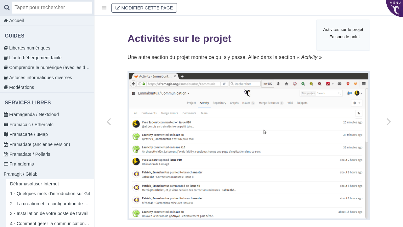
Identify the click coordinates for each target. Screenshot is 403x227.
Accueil (16, 20)
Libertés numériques (29, 47)
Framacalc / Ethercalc (31, 124)
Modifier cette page (144, 7)
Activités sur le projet (343, 29)
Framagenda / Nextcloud (33, 114)
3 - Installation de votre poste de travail (49, 213)
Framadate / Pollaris (29, 154)
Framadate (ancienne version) (39, 144)
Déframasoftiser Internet (34, 183)
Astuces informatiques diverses (40, 77)
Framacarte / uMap (28, 134)
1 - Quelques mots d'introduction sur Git (50, 193)
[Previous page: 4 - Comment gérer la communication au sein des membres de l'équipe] (108, 121)
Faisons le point (344, 36)
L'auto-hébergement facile (35, 57)
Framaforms (21, 163)
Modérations (21, 87)
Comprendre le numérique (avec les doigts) (51, 67)
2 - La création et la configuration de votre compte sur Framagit (52, 203)
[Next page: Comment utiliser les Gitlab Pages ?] (389, 121)
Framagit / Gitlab (20, 174)
